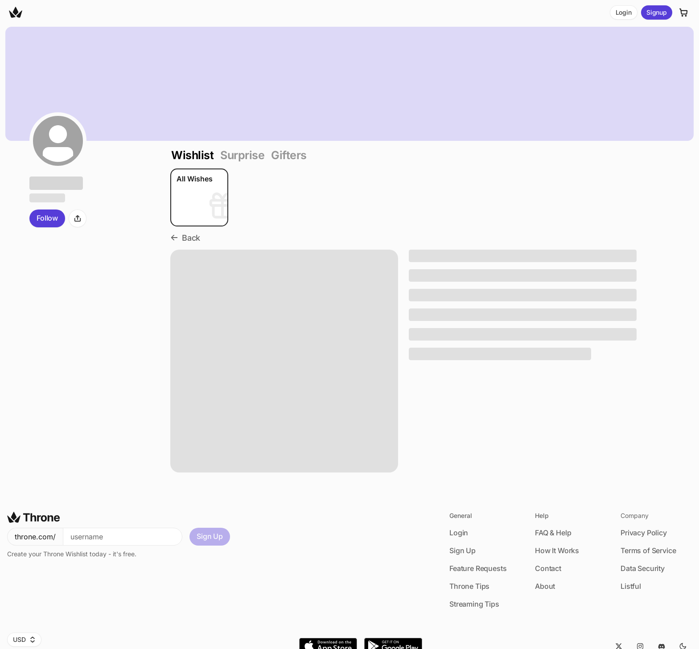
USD (24, 639)
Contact (548, 568)
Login (624, 12)
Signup (656, 12)
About (545, 586)
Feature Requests (477, 568)
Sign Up (210, 536)
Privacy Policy (644, 532)
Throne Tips (469, 586)
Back (185, 237)
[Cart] (684, 12)
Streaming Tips (474, 604)
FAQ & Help (553, 532)
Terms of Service (648, 550)
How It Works (557, 550)
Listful (631, 586)
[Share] (77, 218)
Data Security (643, 568)
